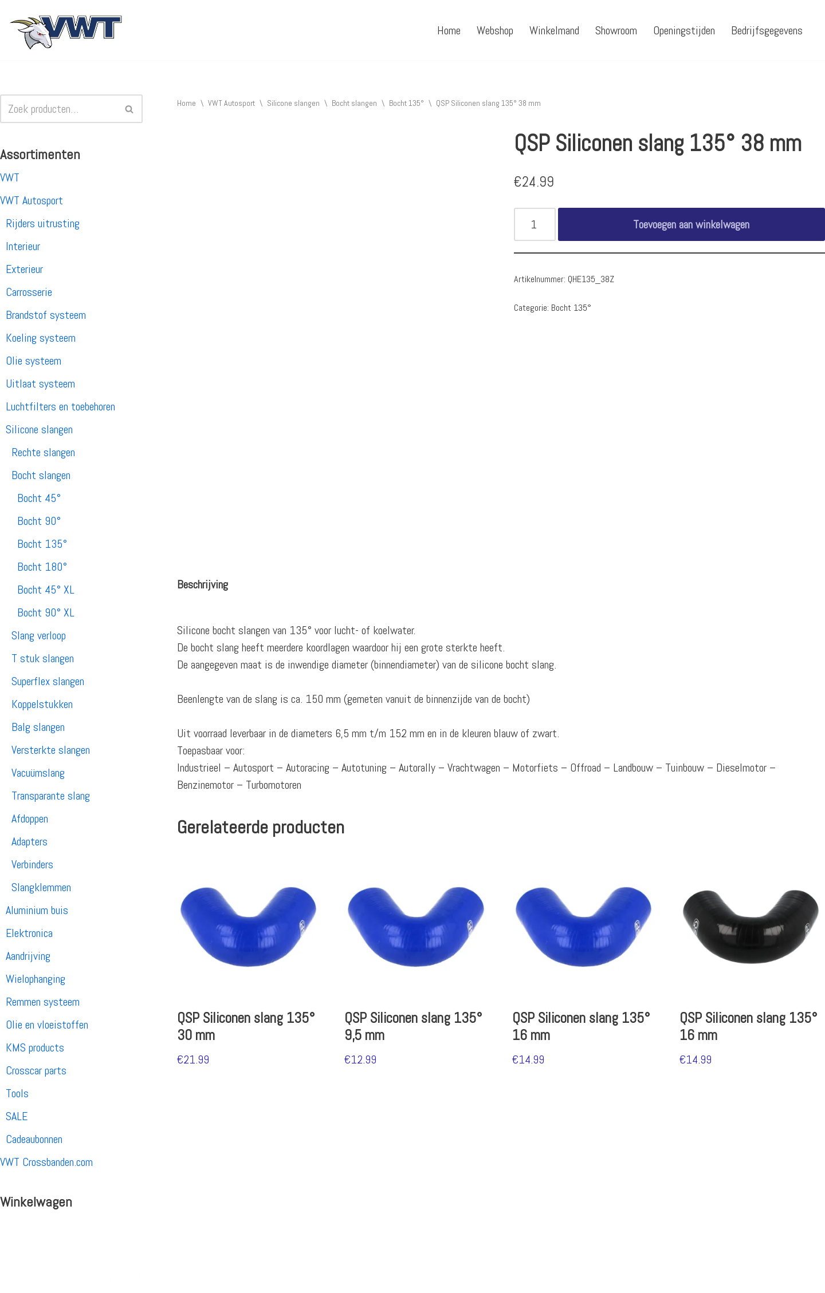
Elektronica (29, 933)
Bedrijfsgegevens (767, 30)
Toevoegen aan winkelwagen (691, 224)
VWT (9, 177)
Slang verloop (38, 635)
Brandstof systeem (46, 314)
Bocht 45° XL (45, 589)
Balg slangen (38, 726)
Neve (19, 1277)
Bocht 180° (42, 566)
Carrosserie (29, 291)
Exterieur (24, 269)
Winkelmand (554, 30)
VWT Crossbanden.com (46, 1161)
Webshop (495, 30)
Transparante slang (50, 795)
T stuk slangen (42, 658)
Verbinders (32, 864)
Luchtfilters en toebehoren (60, 406)
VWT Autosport (31, 200)
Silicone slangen (39, 429)
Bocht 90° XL (45, 612)
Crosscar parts (36, 1070)
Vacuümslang (38, 772)
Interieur (23, 246)
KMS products (35, 1047)
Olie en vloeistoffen (47, 1024)
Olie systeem (33, 360)
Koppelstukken (42, 704)
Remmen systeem (43, 1001)
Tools (17, 1093)
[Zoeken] (58, 108)
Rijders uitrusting (43, 223)
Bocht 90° (39, 520)
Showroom (616, 30)
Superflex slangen (47, 681)
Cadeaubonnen (34, 1139)
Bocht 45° (39, 498)
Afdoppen (29, 818)
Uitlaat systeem (40, 383)
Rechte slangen (43, 452)
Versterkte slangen (50, 749)
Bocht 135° (42, 543)
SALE (17, 1116)
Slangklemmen (41, 887)
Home (449, 30)
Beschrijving (202, 584)
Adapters (29, 841)
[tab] (202, 584)
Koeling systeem (41, 337)
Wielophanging (35, 978)
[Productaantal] (535, 224)
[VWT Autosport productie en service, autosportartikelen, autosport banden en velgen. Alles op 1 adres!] (66, 30)
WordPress (157, 1277)
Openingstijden (684, 30)
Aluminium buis (37, 910)
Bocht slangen (40, 475)
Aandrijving (28, 955)
